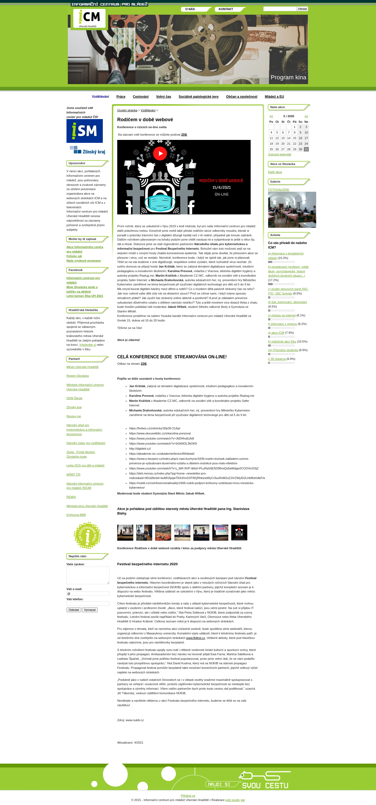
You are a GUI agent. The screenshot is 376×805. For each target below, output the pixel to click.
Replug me (73, 416)
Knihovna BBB (76, 514)
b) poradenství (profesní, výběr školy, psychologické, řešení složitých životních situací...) (288, 271)
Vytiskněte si (87, 344)
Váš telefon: (74, 599)
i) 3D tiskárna (277, 358)
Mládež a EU (274, 97)
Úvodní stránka (127, 110)
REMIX (71, 496)
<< (271, 116)
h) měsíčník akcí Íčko (282, 341)
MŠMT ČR (73, 474)
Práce (121, 97)
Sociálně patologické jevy (199, 97)
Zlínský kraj (74, 407)
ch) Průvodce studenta (283, 350)
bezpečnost (74, 434)
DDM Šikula (74, 398)
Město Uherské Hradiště (82, 366)
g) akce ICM (276, 332)
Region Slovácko (77, 375)
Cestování (141, 97)
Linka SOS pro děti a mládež (85, 465)
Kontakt (226, 9)
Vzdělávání (100, 97)
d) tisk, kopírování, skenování (287, 302)
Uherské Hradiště (77, 389)
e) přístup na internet (282, 315)
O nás (190, 9)
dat (243, 800)
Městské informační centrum (85, 384)
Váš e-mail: (74, 589)
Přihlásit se (188, 795)
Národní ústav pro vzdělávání (85, 443)
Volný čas (163, 97)
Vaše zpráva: (75, 564)
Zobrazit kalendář (279, 154)
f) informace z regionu (282, 323)
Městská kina (75, 506)
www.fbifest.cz (195, 637)
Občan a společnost (241, 97)
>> (306, 116)
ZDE (184, 134)
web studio (232, 800)
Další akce (275, 172)
